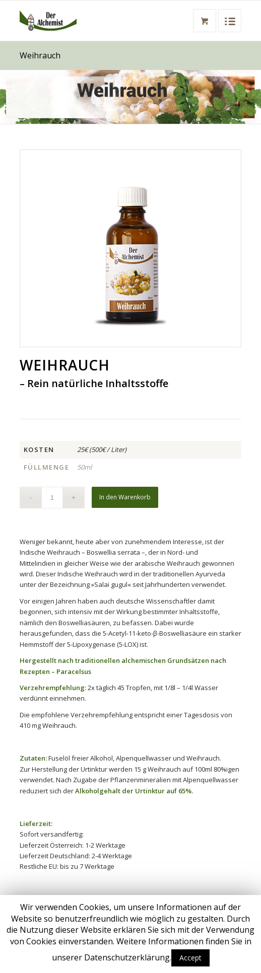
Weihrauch (40, 55)
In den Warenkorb (125, 497)
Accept (190, 957)
